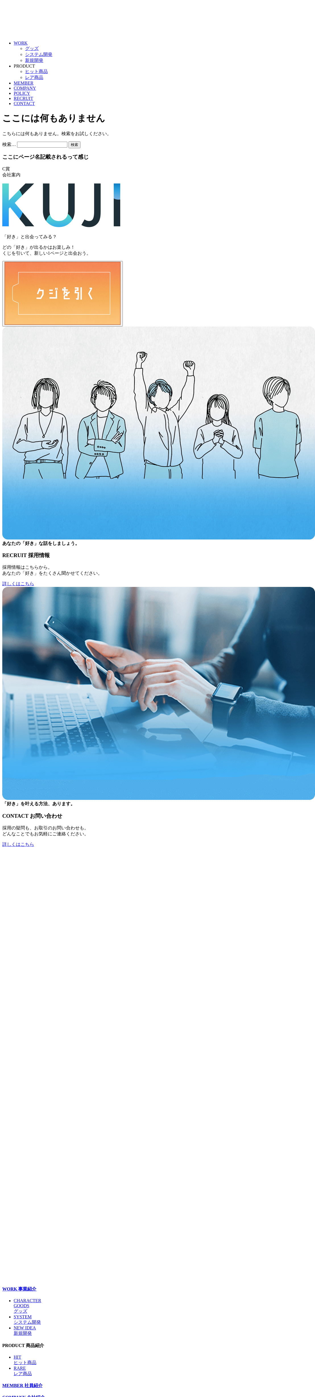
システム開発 (42, 54)
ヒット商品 (40, 71)
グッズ (36, 48)
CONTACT (28, 103)
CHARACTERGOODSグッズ (27, 1306)
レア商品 (38, 77)
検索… (9, 144)
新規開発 (38, 60)
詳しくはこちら (18, 583)
